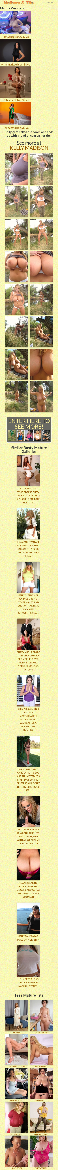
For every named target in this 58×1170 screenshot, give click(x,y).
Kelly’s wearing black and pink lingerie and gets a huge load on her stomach (28, 889)
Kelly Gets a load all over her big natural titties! (28, 982)
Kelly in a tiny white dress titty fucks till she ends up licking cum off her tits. (28, 495)
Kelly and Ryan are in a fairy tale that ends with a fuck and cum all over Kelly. (28, 549)
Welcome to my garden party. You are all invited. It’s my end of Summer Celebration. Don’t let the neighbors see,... (28, 779)
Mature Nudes (16, 1084)
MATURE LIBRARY (41, 1118)
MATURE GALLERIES (16, 1051)
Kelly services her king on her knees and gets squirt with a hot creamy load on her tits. (28, 836)
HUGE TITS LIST (41, 1051)
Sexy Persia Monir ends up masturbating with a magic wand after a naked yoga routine (28, 719)
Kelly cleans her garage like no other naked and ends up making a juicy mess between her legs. (28, 604)
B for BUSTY (41, 1084)
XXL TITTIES (16, 1152)
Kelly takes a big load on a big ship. (28, 938)
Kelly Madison (29, 148)
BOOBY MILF (16, 1118)
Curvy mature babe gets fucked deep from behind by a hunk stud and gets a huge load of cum (28, 661)
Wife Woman (41, 1152)
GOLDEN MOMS (41, 1017)
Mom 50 (16, 1017)
